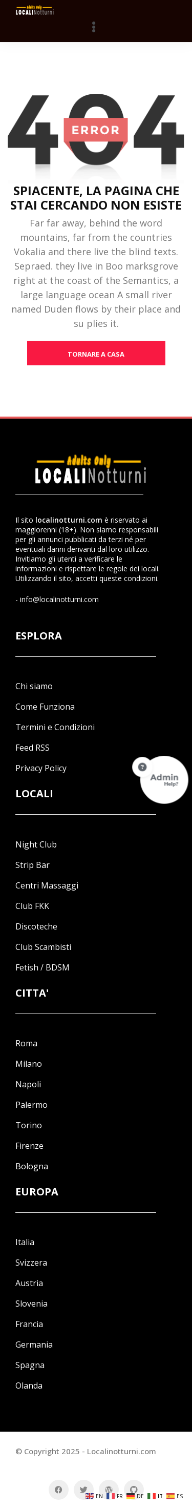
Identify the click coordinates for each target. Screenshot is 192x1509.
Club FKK (32, 906)
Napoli (28, 1084)
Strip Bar (32, 865)
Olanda (28, 1385)
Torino (28, 1125)
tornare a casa (96, 354)
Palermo (31, 1104)
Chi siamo (34, 686)
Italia (24, 1242)
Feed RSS (32, 747)
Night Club (36, 844)
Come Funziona (45, 706)
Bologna (31, 1166)
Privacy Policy (41, 768)
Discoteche (36, 926)
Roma (26, 1043)
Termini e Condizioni (55, 727)
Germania (34, 1344)
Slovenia (31, 1303)
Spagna (30, 1365)
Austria (29, 1283)
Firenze (29, 1145)
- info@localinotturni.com (57, 599)
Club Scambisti (43, 947)
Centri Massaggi (46, 885)
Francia (29, 1324)
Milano (28, 1063)
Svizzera (31, 1262)
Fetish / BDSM (42, 967)
